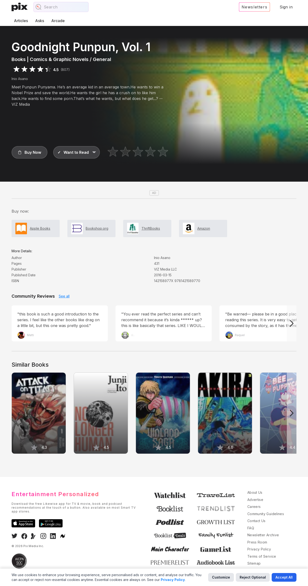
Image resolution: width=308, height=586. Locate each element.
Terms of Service (261, 556)
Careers (254, 507)
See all (64, 296)
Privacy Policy (259, 549)
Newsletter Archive (263, 535)
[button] (29, 152)
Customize (221, 577)
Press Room (257, 542)
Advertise (255, 500)
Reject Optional (253, 577)
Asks (39, 20)
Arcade (58, 20)
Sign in (286, 7)
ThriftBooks (150, 228)
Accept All (284, 577)
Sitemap (254, 563)
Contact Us (256, 521)
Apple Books (40, 228)
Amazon (203, 228)
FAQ (250, 528)
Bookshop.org (97, 228)
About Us (255, 492)
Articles (21, 20)
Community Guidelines (265, 514)
